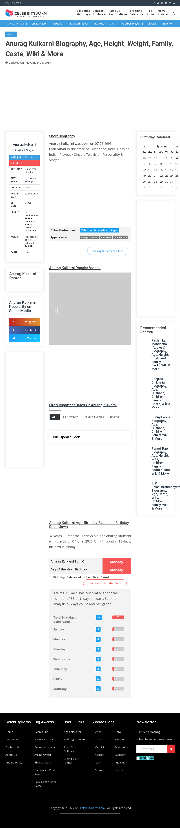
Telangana (30, 181)
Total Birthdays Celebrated (64, 620)
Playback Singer (24, 150)
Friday (57, 679)
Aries (98, 732)
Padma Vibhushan (45, 747)
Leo (97, 762)
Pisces (119, 770)
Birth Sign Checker (75, 739)
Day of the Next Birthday (69, 569)
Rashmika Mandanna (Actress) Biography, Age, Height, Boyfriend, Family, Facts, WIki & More (161, 354)
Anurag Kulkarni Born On (68, 561)
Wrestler (58, 23)
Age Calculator (72, 732)
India (27, 187)
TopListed (151, 12)
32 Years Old (31, 193)
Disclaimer (11, 739)
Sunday (58, 629)
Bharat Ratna (42, 762)
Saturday (59, 689)
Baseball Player (78, 23)
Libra (118, 732)
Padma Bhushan (44, 739)
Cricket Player (15, 23)
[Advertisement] (90, 97)
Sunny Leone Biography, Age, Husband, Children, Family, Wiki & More (161, 427)
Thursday (60, 669)
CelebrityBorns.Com (92, 808)
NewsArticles (163, 12)
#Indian (11, 34)
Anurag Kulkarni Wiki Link (108, 251)
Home (9, 732)
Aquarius (120, 762)
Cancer (99, 754)
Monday (29, 172)
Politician (151, 23)
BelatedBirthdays (100, 12)
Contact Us (12, 747)
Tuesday (59, 649)
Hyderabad (31, 178)
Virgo (98, 770)
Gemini (28, 202)
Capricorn (120, 754)
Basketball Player (105, 23)
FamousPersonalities (118, 12)
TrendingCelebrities (137, 12)
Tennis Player (38, 23)
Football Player (130, 23)
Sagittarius (121, 747)
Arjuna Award (42, 754)
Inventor (167, 23)
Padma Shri (41, 732)
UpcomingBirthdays (83, 12)
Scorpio (119, 739)
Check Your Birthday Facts (105, 583)
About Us (11, 754)
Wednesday (61, 659)
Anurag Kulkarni (24, 144)
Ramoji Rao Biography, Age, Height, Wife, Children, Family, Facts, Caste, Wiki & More (161, 461)
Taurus (99, 739)
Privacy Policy (13, 762)
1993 (34, 169)
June (29, 169)
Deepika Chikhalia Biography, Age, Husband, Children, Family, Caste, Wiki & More (161, 393)
